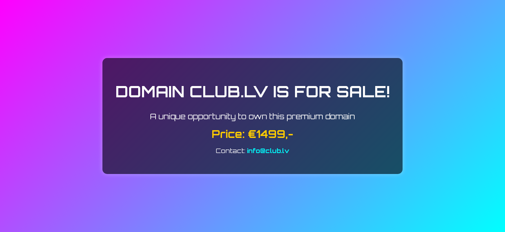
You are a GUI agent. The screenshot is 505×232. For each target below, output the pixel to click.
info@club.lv (268, 151)
